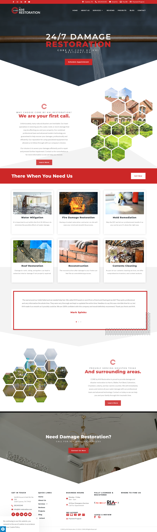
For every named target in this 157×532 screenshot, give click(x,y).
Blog (40, 515)
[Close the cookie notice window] (36, 518)
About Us (42, 500)
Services (42, 504)
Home (40, 497)
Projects (41, 511)
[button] (78, 62)
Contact (41, 518)
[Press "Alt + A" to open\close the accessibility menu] (3, 529)
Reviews (41, 507)
